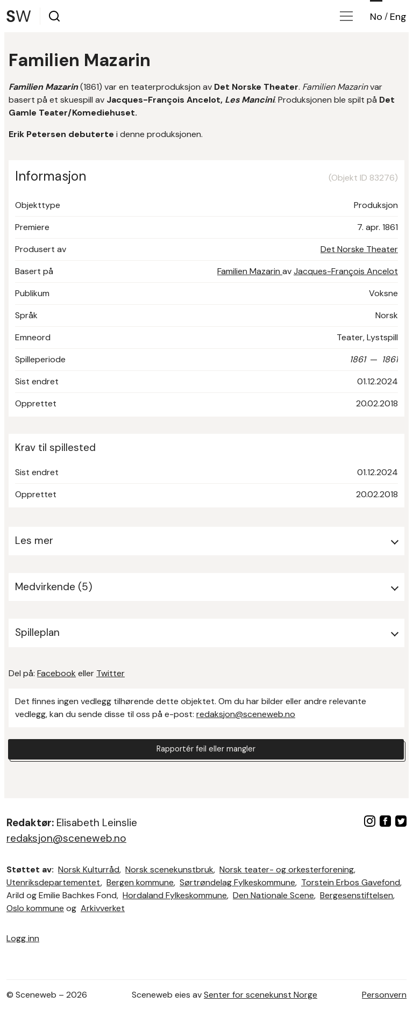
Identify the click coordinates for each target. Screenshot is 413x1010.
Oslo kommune (35, 908)
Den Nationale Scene (273, 895)
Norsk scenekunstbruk (169, 869)
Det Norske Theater (359, 249)
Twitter (110, 673)
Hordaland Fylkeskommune (175, 895)
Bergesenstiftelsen (356, 895)
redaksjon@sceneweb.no (245, 714)
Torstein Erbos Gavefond (350, 882)
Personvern (384, 994)
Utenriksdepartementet (53, 882)
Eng (398, 16)
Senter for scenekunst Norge (260, 994)
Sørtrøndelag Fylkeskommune (237, 882)
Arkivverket (103, 908)
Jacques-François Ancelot (346, 271)
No (376, 16)
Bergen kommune (140, 882)
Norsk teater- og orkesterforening (286, 869)
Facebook (56, 673)
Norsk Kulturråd (88, 869)
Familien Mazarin (249, 271)
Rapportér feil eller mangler (206, 750)
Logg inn (22, 938)
